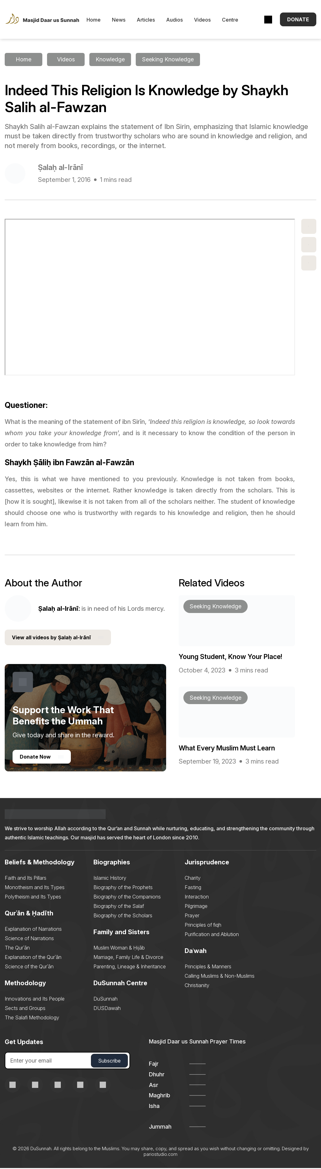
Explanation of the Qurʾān (33, 958)
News (124, 20)
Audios (180, 20)
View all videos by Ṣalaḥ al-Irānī (58, 638)
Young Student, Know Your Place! (231, 657)
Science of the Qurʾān (29, 967)
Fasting (193, 888)
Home (99, 20)
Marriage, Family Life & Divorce (128, 958)
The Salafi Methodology (32, 1018)
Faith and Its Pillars (25, 879)
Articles (152, 20)
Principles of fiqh (203, 926)
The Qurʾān (17, 948)
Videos (208, 20)
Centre (236, 20)
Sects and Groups (25, 1009)
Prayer (192, 916)
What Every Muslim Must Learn (227, 748)
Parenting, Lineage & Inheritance (129, 967)
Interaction (197, 897)
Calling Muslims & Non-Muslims (220, 977)
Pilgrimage (196, 907)
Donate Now (42, 758)
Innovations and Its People (35, 999)
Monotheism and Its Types (35, 888)
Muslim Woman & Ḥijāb (119, 948)
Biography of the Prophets (123, 888)
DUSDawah (107, 1009)
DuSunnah (105, 999)
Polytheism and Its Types (33, 897)
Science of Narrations (29, 939)
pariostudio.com (161, 1155)
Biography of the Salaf (118, 907)
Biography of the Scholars (122, 916)
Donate (298, 20)
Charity (193, 879)
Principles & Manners (208, 967)
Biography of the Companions (127, 897)
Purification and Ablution (212, 935)
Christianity (197, 986)
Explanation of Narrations (33, 930)
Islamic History (109, 879)
